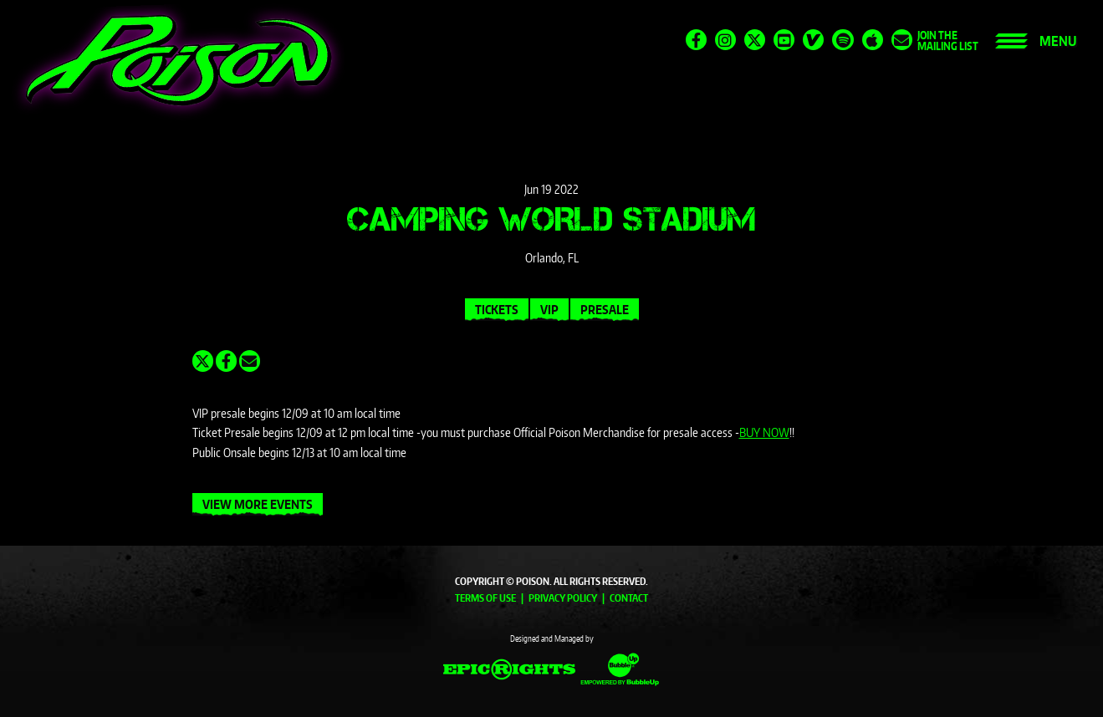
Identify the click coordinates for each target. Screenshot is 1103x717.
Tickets (496, 310)
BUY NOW (764, 432)
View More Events (257, 504)
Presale (604, 310)
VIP (549, 310)
